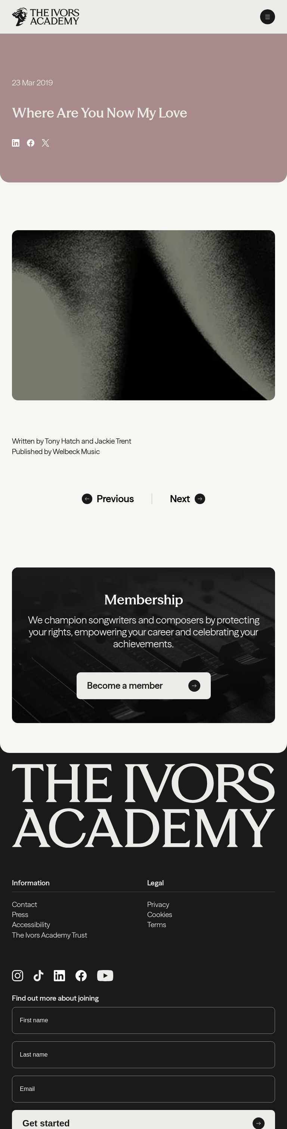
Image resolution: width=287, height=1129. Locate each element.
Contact (24, 904)
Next (187, 499)
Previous (108, 499)
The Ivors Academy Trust (49, 935)
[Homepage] (45, 16)
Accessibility (31, 924)
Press (20, 914)
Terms (156, 924)
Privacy (158, 904)
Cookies (159, 914)
